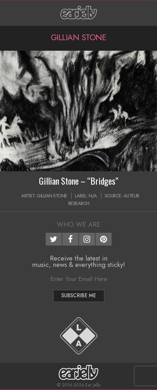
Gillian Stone (52, 196)
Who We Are (78, 224)
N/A (93, 196)
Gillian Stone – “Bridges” (78, 180)
